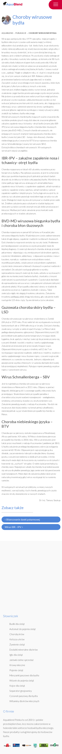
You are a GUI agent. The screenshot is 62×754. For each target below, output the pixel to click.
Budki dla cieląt (17, 623)
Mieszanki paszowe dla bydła (24, 675)
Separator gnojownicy (20, 690)
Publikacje (20, 33)
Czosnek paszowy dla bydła (23, 696)
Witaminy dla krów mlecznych (24, 701)
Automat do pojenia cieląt (22, 629)
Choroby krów (16, 634)
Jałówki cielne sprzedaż (21, 660)
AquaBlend (7, 33)
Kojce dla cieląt (17, 685)
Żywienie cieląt (17, 644)
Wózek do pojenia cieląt (21, 680)
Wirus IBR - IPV (14, 527)
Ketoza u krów (16, 639)
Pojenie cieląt (16, 670)
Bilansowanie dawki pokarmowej (22, 519)
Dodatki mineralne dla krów (23, 649)
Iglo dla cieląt (16, 654)
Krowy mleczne (17, 665)
